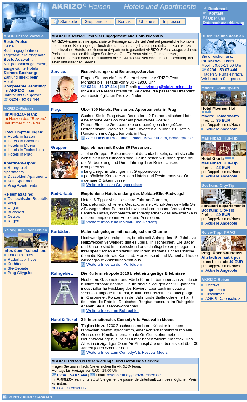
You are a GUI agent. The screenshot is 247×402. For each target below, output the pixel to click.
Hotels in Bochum (23, 141)
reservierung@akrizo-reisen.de (165, 86)
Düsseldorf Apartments (28, 176)
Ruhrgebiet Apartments (15, 169)
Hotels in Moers (21, 145)
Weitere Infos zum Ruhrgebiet (112, 310)
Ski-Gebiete (18, 268)
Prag (12, 203)
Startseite (65, 21)
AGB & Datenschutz (69, 388)
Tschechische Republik (27, 198)
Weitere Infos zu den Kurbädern (114, 264)
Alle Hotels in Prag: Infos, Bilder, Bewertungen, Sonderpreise (139, 138)
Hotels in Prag (20, 154)
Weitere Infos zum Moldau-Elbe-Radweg (121, 222)
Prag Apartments (22, 185)
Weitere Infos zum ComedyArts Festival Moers (127, 352)
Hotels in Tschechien (26, 150)
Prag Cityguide (20, 272)
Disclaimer (215, 294)
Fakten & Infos (20, 255)
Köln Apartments (22, 181)
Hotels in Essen (21, 136)
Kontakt (125, 21)
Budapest (16, 212)
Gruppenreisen (98, 21)
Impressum (172, 21)
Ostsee (14, 216)
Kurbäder (16, 264)
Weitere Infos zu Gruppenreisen (114, 184)
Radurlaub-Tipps (22, 259)
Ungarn (14, 207)
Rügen (13, 221)
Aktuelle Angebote (221, 129)
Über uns (147, 21)
